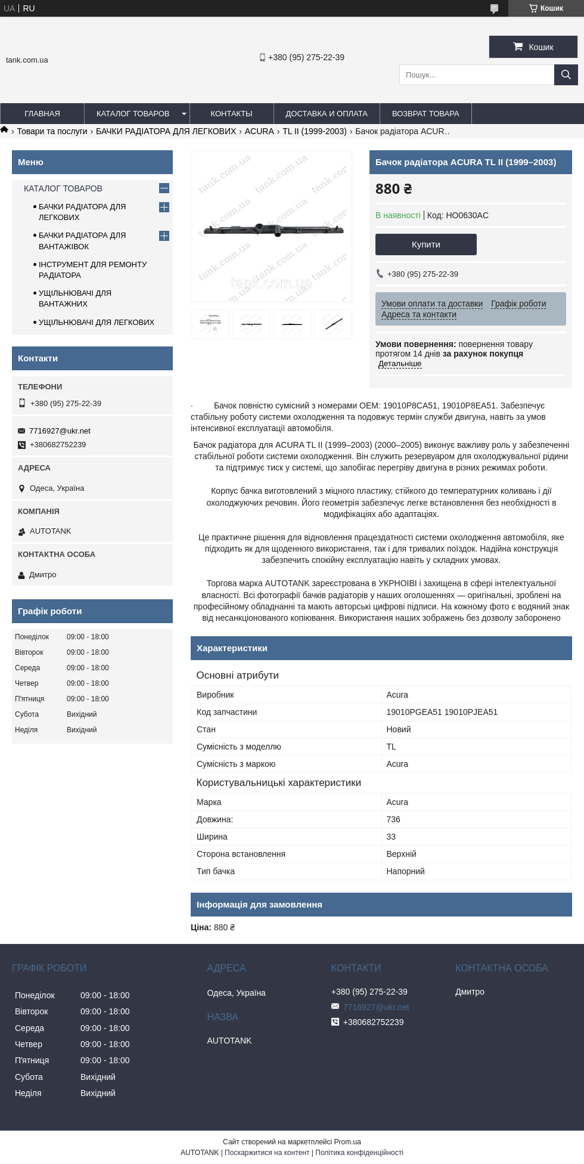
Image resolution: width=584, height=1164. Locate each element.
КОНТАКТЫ (231, 113)
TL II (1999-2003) (314, 131)
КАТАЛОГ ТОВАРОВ (133, 113)
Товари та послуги (52, 131)
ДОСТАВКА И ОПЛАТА (327, 113)
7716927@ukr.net (60, 430)
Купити (426, 244)
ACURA (259, 131)
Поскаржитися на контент (267, 1152)
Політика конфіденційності (359, 1152)
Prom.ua (347, 1142)
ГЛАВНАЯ (42, 113)
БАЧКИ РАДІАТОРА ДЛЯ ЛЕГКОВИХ (166, 131)
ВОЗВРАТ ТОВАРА (425, 113)
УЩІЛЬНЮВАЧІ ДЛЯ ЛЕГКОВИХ (96, 322)
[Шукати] (566, 74)
